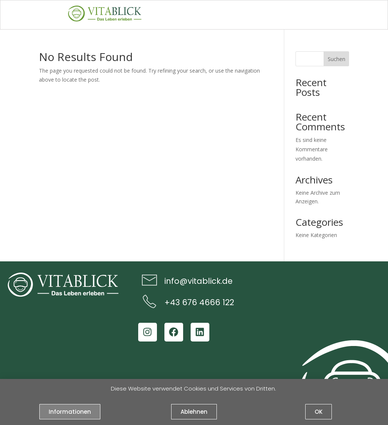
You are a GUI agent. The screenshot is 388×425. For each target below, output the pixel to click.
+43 (172, 302)
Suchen (336, 59)
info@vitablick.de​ (198, 281)
